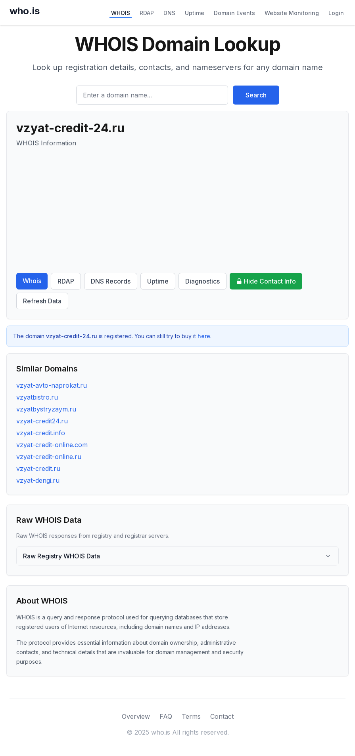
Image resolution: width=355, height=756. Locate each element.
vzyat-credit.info (40, 433)
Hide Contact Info (266, 281)
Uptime (194, 13)
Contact (222, 716)
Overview (136, 716)
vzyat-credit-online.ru (48, 457)
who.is (25, 11)
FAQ (165, 716)
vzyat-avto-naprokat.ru (51, 385)
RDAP (147, 13)
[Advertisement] (177, 210)
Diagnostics (202, 281)
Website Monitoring (292, 13)
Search (256, 95)
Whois (32, 281)
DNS (169, 13)
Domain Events (234, 13)
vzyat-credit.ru (38, 468)
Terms (191, 716)
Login (336, 13)
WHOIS (120, 13)
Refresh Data (42, 301)
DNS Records (110, 281)
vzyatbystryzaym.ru (46, 409)
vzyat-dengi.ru (37, 480)
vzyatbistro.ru (37, 397)
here (204, 336)
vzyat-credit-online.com (52, 445)
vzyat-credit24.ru (42, 421)
